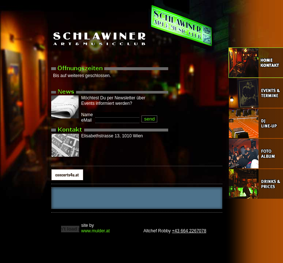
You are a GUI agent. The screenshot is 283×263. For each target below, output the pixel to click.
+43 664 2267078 (189, 230)
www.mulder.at (95, 230)
